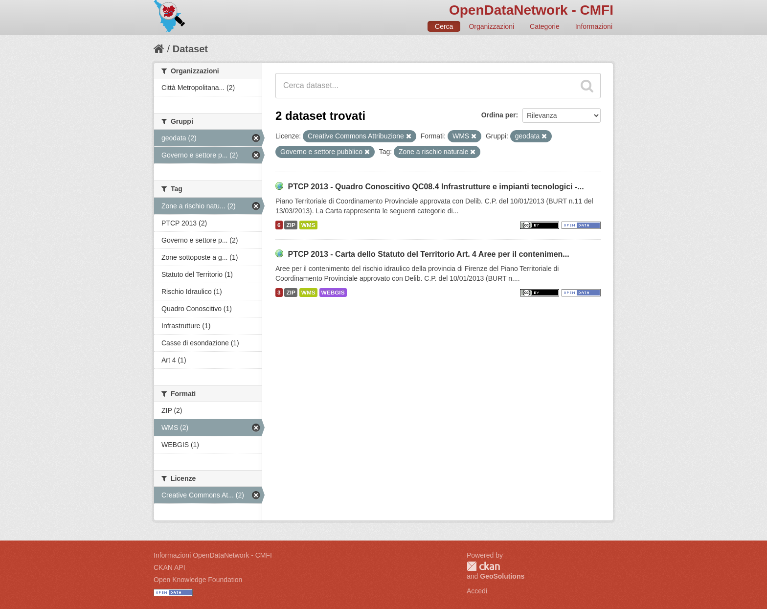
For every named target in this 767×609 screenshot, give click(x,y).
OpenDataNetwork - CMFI (531, 10)
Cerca (444, 26)
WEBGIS (333, 292)
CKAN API (169, 567)
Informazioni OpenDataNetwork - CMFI (213, 555)
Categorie (545, 26)
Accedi (477, 591)
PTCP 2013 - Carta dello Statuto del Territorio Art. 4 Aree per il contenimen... (428, 254)
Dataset (190, 49)
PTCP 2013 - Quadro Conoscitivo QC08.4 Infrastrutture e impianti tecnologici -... (436, 186)
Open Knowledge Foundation (198, 580)
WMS (308, 225)
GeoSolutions (502, 576)
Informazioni (593, 26)
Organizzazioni (491, 26)
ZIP (290, 225)
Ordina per (498, 115)
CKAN (483, 566)
